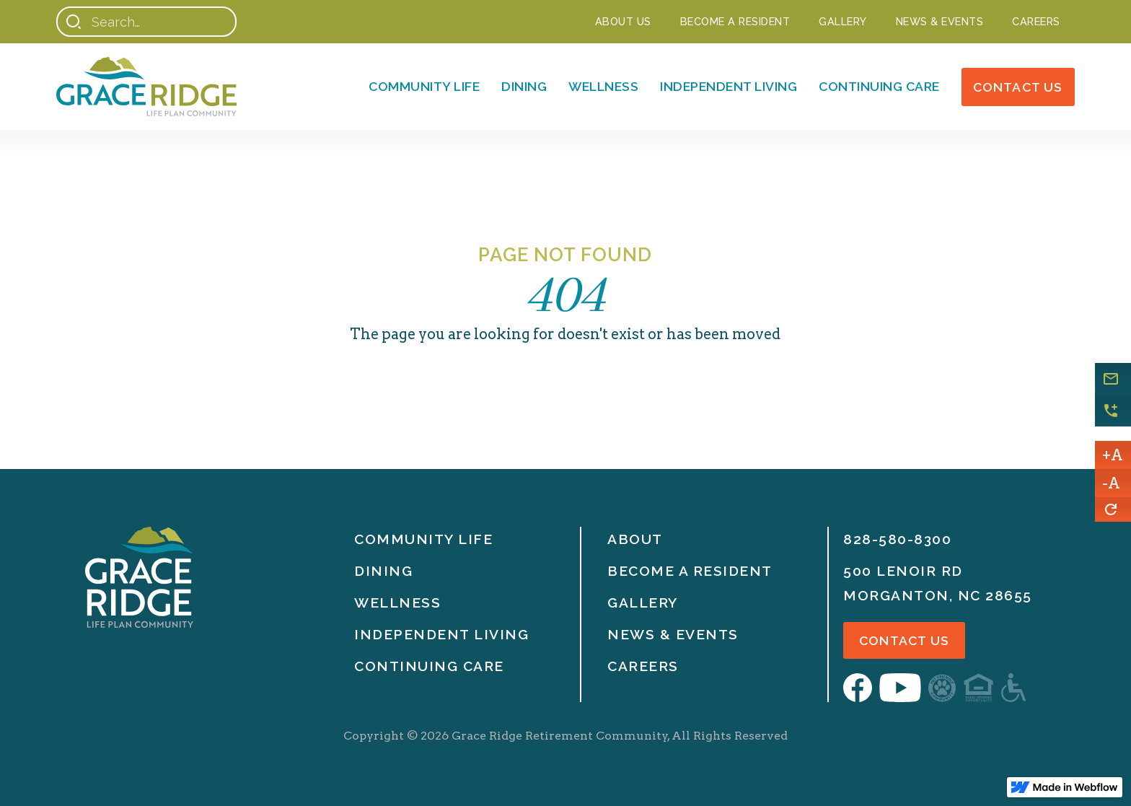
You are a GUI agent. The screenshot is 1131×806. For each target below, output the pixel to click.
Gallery (843, 21)
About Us (623, 21)
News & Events (673, 634)
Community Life (424, 86)
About (635, 539)
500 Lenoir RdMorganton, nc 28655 (937, 583)
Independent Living (728, 86)
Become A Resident (690, 571)
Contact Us (1018, 87)
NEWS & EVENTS (940, 21)
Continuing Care (879, 86)
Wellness (603, 86)
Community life (423, 539)
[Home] (146, 86)
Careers (1036, 21)
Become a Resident (735, 21)
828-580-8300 (897, 539)
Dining (524, 86)
